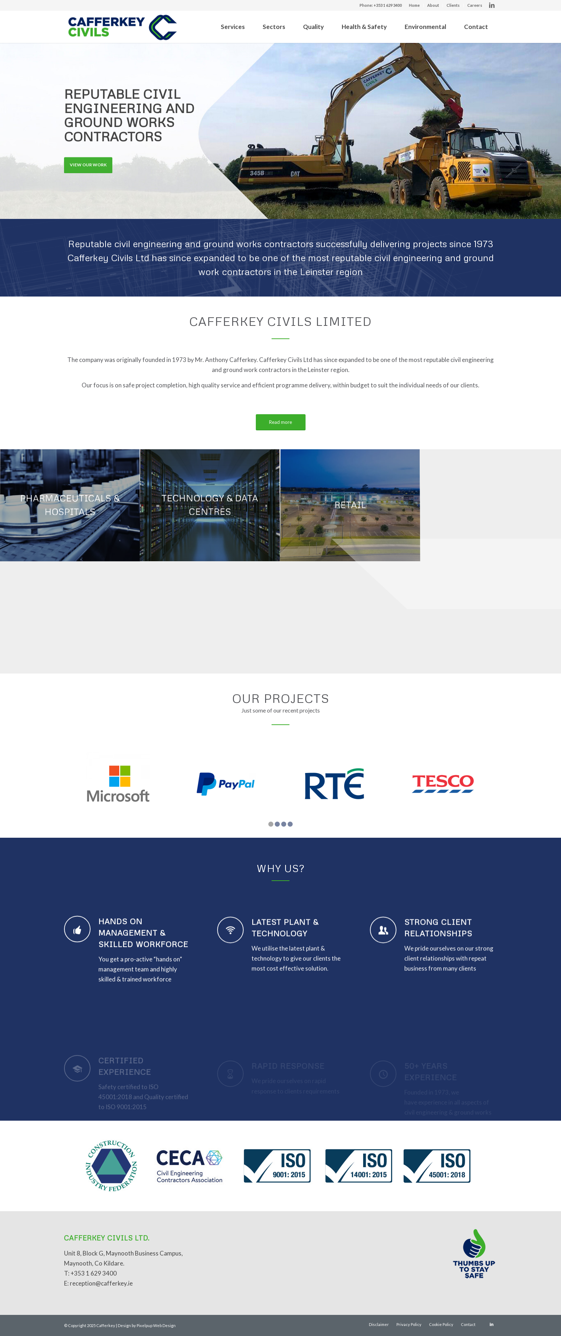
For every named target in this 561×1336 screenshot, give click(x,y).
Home (414, 5)
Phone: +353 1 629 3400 (381, 5)
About (433, 5)
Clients (453, 5)
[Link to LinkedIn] (491, 5)
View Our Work (88, 160)
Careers (474, 5)
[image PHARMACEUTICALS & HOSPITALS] (70, 505)
